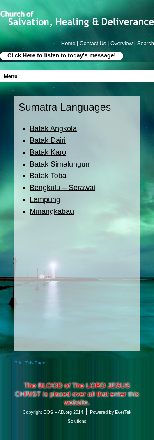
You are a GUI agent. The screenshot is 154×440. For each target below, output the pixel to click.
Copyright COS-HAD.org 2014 (53, 412)
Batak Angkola (53, 128)
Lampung (45, 199)
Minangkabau (52, 211)
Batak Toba (48, 176)
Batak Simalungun (60, 164)
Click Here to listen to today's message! (61, 55)
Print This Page (29, 362)
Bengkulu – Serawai (62, 187)
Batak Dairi (48, 140)
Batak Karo (48, 152)
